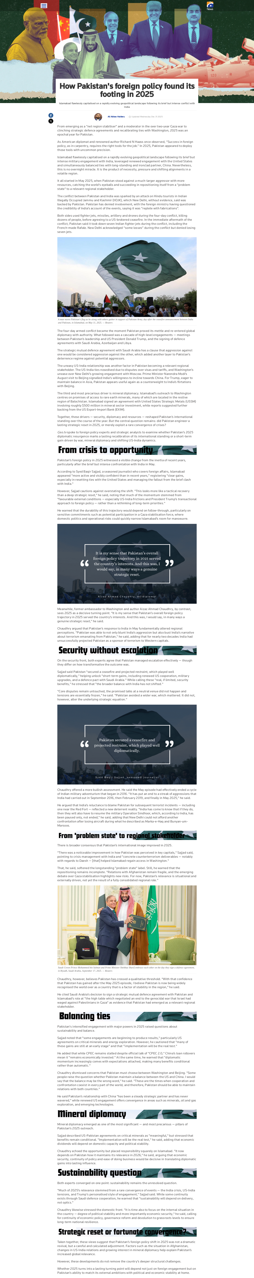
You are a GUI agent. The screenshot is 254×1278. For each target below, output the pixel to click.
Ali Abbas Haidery (116, 116)
